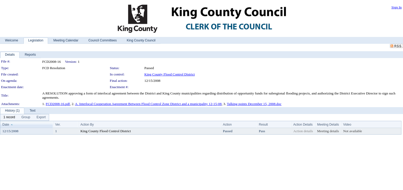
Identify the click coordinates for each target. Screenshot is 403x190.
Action (227, 124)
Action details (303, 131)
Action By (87, 124)
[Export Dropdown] (41, 117)
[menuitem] (9, 117)
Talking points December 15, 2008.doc (254, 104)
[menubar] (24, 117)
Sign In (396, 7)
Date (5, 124)
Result (263, 124)
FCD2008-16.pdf (58, 104)
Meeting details (328, 131)
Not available (352, 131)
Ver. (58, 124)
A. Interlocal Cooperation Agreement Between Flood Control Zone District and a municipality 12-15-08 (148, 104)
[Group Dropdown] (25, 117)
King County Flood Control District (169, 74)
